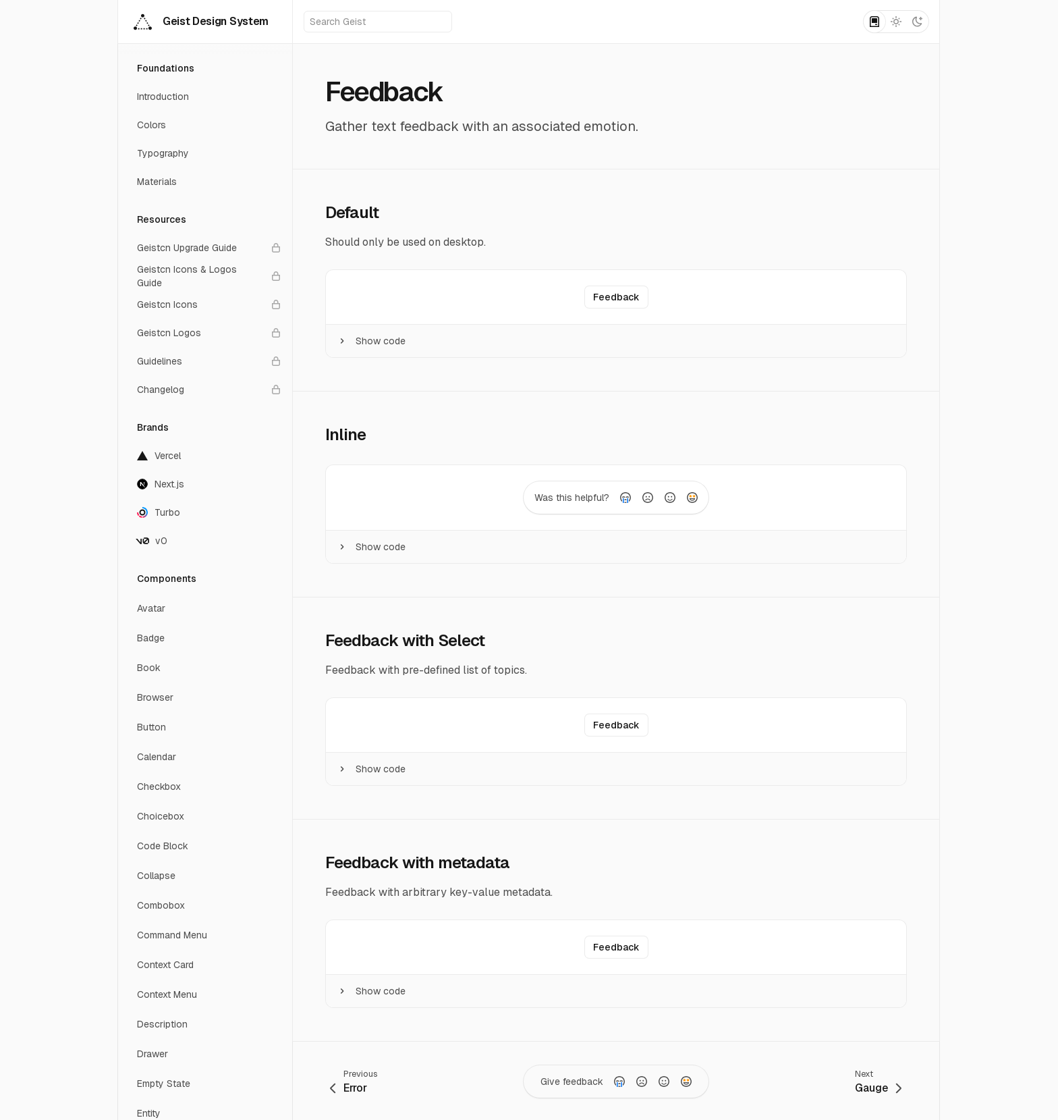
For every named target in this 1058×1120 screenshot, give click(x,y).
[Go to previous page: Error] (354, 1081)
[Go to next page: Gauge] (878, 1081)
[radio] (625, 497)
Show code (371, 341)
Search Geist (378, 21)
